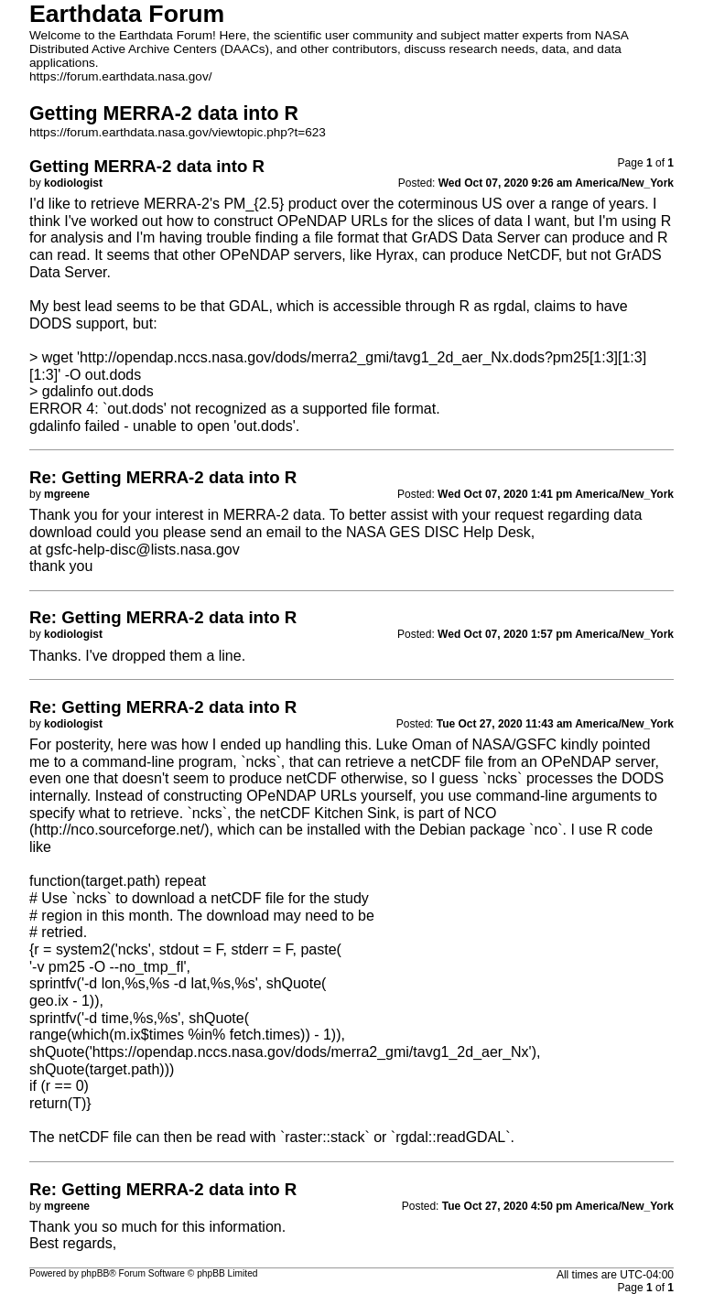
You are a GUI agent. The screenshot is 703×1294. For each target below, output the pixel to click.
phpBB (95, 1273)
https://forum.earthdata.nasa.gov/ (120, 76)
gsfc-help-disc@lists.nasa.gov (143, 549)
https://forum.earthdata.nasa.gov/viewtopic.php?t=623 (177, 132)
